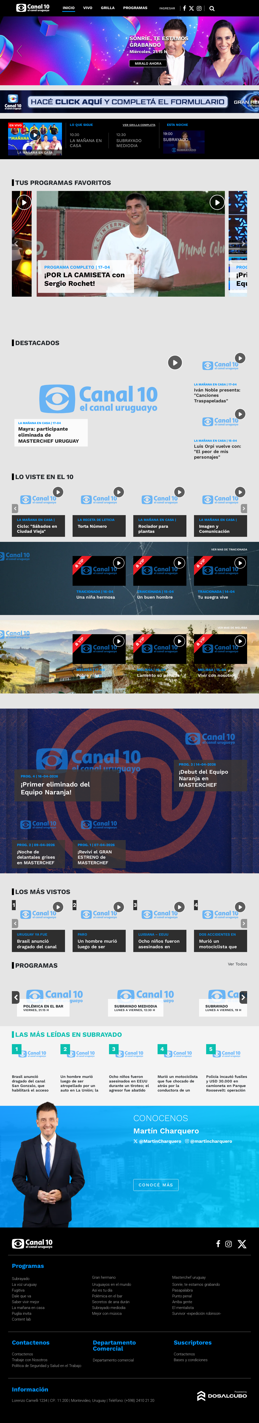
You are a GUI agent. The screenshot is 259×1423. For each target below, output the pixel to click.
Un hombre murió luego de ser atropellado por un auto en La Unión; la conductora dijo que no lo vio (79, 1088)
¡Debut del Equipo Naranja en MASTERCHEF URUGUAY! (203, 782)
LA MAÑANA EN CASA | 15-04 (215, 440)
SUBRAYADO (216, 1006)
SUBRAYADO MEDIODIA (135, 1006)
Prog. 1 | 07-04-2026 (96, 845)
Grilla (108, 8)
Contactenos (22, 1354)
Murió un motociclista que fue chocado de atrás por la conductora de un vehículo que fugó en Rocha (178, 1088)
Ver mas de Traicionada (229, 549)
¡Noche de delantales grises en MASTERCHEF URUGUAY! (36, 860)
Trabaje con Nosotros (30, 1360)
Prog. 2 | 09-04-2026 (36, 845)
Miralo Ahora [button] (148, 60)
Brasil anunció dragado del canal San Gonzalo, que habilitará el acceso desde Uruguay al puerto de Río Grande (32, 1088)
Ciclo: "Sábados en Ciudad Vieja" (37, 529)
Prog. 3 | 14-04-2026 (197, 764)
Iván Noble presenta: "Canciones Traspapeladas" (217, 395)
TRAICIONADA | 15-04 (155, 592)
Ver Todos (237, 964)
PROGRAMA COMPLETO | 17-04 (77, 267)
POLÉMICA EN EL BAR (43, 1006)
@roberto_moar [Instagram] (151, 1146)
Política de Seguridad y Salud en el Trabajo (46, 1365)
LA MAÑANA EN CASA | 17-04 (39, 423)
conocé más (156, 1189)
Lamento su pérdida (158, 675)
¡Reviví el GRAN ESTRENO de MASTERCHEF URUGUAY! (95, 860)
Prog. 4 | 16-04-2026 (39, 776)
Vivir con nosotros (217, 675)
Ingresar (167, 8)
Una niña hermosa (95, 597)
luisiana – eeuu (153, 934)
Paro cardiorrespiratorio (98, 936)
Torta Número (92, 526)
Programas (135, 8)
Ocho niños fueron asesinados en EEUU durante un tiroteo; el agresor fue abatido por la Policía (129, 1085)
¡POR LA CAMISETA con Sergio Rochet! (84, 279)
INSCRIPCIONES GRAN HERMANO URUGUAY (160, 44)
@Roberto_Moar (209, 1141)
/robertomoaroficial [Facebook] (159, 1141)
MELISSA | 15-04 (212, 670)
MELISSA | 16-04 (151, 670)
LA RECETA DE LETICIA (96, 520)
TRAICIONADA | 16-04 (94, 592)
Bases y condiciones (191, 1360)
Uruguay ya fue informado (32, 936)
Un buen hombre (155, 597)
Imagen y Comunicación (214, 529)
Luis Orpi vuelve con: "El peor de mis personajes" (217, 451)
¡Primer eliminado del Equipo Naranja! (55, 788)
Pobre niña (87, 675)
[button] (19, 50)
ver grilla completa (139, 125)
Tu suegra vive (213, 597)
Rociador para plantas (153, 529)
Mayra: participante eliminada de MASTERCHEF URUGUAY (48, 435)
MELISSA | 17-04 (90, 670)
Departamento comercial (113, 1360)
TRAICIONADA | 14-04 (216, 592)
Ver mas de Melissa (232, 627)
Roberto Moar (158, 1130)
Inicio (69, 8)
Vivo (87, 8)
